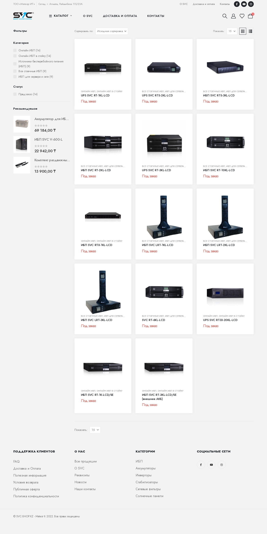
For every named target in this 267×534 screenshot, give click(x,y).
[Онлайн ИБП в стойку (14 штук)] (15, 55)
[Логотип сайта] (23, 15)
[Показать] (232, 31)
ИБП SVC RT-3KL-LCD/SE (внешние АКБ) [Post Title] (159, 397)
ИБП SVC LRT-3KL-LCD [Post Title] (96, 320)
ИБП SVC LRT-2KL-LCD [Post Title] (219, 245)
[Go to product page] (21, 124)
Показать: (219, 31)
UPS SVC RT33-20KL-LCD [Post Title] (220, 320)
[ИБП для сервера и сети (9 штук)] (15, 76)
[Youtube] (244, 4)
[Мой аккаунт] (233, 16)
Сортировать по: (83, 31)
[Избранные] (242, 16)
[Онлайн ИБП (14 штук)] (15, 50)
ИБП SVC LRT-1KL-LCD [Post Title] (157, 245)
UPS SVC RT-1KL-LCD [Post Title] (95, 95)
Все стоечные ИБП (153, 91)
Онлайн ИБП (88, 91)
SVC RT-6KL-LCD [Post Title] (153, 320)
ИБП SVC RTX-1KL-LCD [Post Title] (96, 245)
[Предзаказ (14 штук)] (15, 94)
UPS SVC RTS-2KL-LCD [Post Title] (157, 95)
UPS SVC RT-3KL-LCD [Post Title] (156, 170)
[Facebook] (237, 4)
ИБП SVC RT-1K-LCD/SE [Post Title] (97, 395)
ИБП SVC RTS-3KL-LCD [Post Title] (218, 95)
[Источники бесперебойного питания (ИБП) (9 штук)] (15, 63)
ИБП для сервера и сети (179, 91)
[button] (225, 16)
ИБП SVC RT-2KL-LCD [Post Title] (96, 170)
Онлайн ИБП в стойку (109, 91)
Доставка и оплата (204, 4)
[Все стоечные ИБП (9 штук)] (15, 71)
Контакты (225, 4)
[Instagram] (251, 4)
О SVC (184, 4)
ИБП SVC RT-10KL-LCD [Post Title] (219, 170)
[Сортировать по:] (111, 31)
